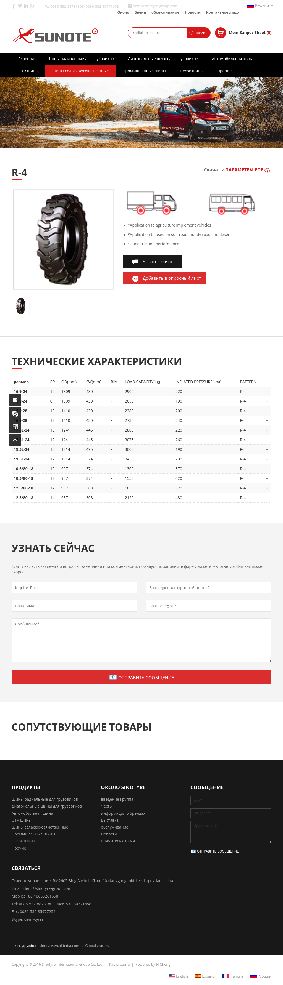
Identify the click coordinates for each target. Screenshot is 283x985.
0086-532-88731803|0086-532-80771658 (85, 6)
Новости (193, 12)
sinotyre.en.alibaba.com (59, 945)
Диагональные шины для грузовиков (163, 58)
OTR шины (28, 70)
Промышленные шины (144, 70)
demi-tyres (34, 919)
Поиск (199, 32)
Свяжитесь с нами (118, 840)
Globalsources (97, 945)
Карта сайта (119, 964)
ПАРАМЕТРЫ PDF (244, 170)
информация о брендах (123, 813)
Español (208, 975)
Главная (26, 58)
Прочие (224, 70)
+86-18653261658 (42, 896)
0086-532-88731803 (36, 903)
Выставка (110, 820)
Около (123, 12)
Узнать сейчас (158, 262)
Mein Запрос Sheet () (250, 32)
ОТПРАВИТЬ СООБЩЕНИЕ (146, 678)
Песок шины (191, 70)
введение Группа (117, 799)
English (182, 975)
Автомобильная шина (232, 58)
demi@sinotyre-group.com (155, 6)
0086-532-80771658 (73, 903)
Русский (262, 5)
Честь (106, 806)
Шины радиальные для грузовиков (81, 58)
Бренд (140, 12)
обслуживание (165, 12)
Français (236, 975)
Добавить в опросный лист (172, 278)
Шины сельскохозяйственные (80, 70)
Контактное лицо (222, 12)
